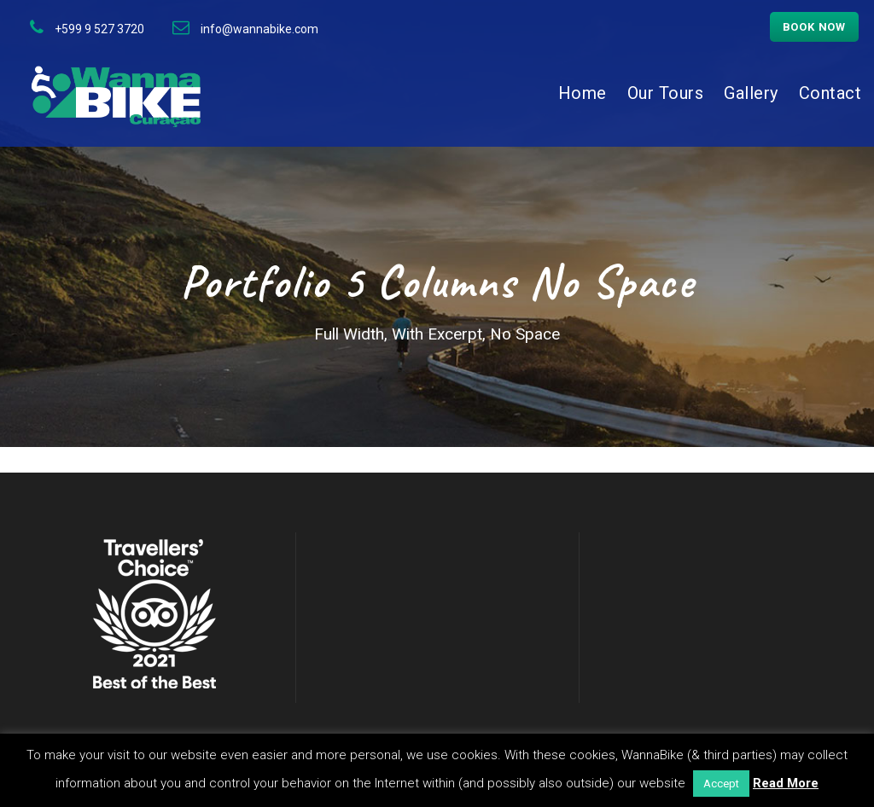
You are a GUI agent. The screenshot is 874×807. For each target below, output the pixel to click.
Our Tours (665, 93)
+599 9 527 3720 (99, 29)
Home (582, 93)
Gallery (751, 93)
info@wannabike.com (259, 29)
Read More (786, 783)
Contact (830, 93)
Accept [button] (721, 783)
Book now (814, 26)
